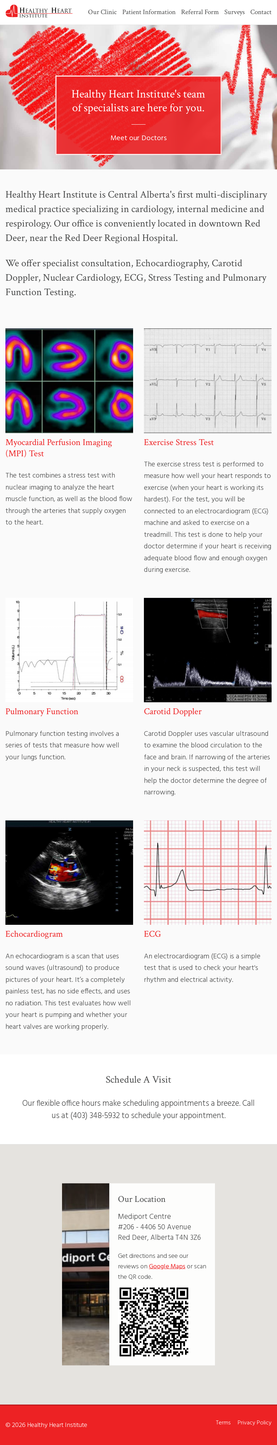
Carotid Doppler (173, 711)
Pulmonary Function (41, 711)
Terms (223, 1423)
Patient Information (149, 13)
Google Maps (167, 1266)
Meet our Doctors (138, 138)
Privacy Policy (255, 1423)
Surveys (234, 13)
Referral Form (200, 13)
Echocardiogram (34, 934)
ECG (152, 934)
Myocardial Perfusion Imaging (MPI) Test (58, 448)
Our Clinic (102, 13)
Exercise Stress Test (179, 442)
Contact (261, 13)
